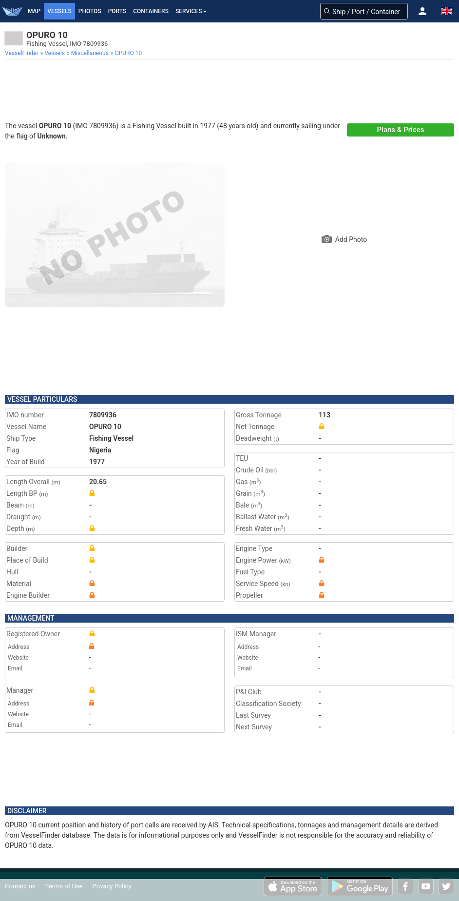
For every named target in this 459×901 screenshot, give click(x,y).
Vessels (59, 11)
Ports (117, 11)
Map (34, 11)
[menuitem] (22, 53)
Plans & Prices (400, 129)
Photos (89, 11)
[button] (422, 11)
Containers (151, 11)
